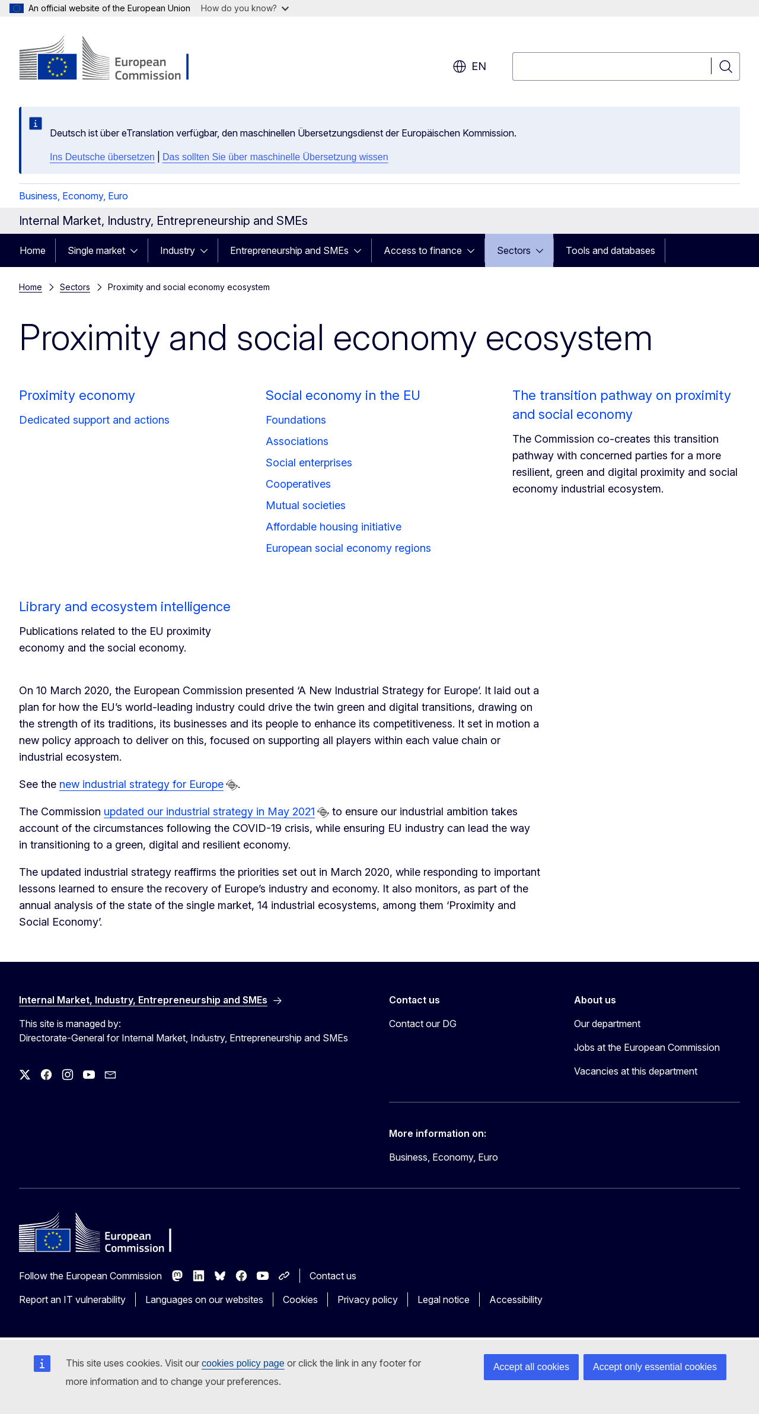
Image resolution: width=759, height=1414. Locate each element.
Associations (297, 441)
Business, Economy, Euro (73, 196)
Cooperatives (298, 484)
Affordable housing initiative (333, 526)
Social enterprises (309, 462)
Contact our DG (423, 1023)
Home (33, 250)
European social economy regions (348, 548)
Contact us (333, 1276)
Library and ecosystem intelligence (125, 606)
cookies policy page (243, 1363)
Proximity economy (77, 395)
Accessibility (516, 1299)
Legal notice (443, 1299)
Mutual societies (306, 505)
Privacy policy (367, 1299)
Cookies (300, 1299)
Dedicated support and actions (94, 420)
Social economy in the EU (343, 395)
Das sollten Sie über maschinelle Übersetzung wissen (275, 157)
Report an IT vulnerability (72, 1299)
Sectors (514, 250)
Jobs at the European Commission (647, 1047)
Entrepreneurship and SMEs (289, 250)
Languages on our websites (204, 1299)
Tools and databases (610, 250)
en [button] (469, 66)
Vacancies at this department (635, 1071)
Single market (96, 250)
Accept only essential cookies (655, 1367)
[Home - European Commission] (115, 59)
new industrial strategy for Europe (141, 784)
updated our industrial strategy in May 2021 (209, 811)
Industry (177, 250)
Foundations (296, 420)
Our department (607, 1023)
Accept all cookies (531, 1367)
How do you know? (245, 8)
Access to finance (423, 250)
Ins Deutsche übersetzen (102, 157)
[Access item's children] (137, 250)
